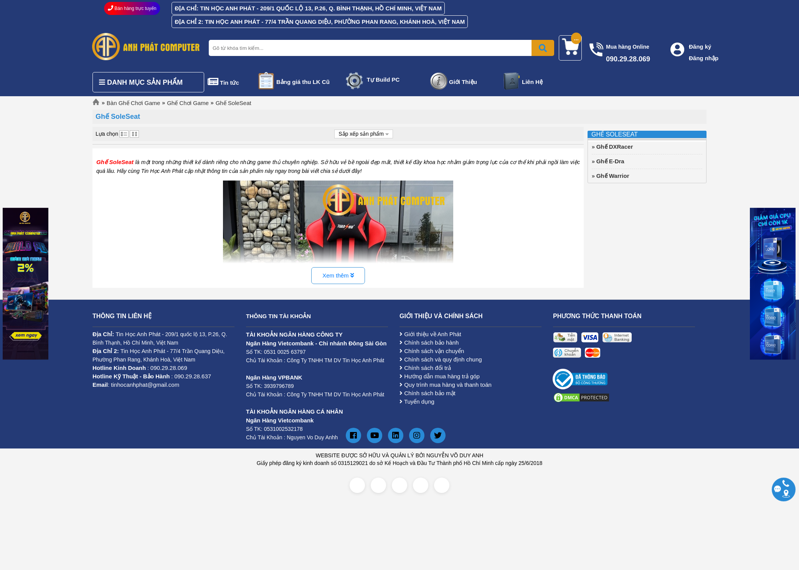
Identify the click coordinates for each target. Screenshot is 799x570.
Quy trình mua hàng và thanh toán (446, 384)
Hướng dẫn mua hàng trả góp (440, 376)
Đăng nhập (703, 58)
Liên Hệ (532, 82)
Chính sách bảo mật (428, 393)
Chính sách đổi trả (425, 368)
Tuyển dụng (417, 401)
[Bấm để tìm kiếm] (543, 48)
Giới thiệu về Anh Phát (430, 334)
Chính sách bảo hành (429, 342)
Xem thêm (338, 275)
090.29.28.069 (168, 368)
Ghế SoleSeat (233, 103)
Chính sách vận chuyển (432, 351)
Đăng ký (700, 46)
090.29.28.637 (192, 376)
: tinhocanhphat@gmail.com (135, 384)
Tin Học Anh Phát (138, 334)
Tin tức (229, 82)
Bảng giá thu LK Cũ (303, 82)
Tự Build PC (383, 79)
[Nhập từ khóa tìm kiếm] (380, 48)
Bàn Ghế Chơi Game (133, 103)
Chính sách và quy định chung (441, 359)
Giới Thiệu (463, 82)
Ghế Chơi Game (188, 103)
